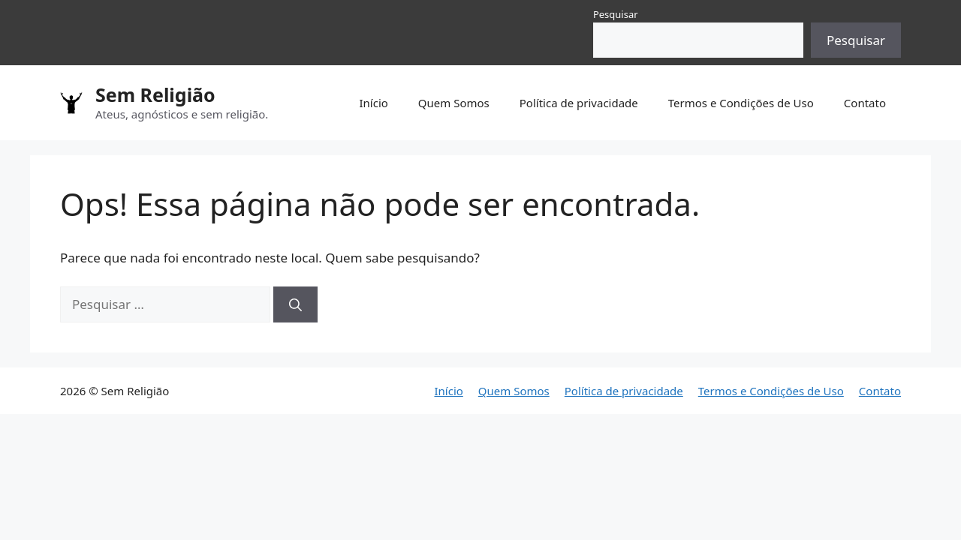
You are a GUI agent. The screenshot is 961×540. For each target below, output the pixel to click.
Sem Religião (155, 94)
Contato (865, 102)
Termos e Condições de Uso (741, 102)
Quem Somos (454, 102)
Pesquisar (615, 14)
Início (373, 102)
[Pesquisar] (295, 304)
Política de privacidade (579, 102)
